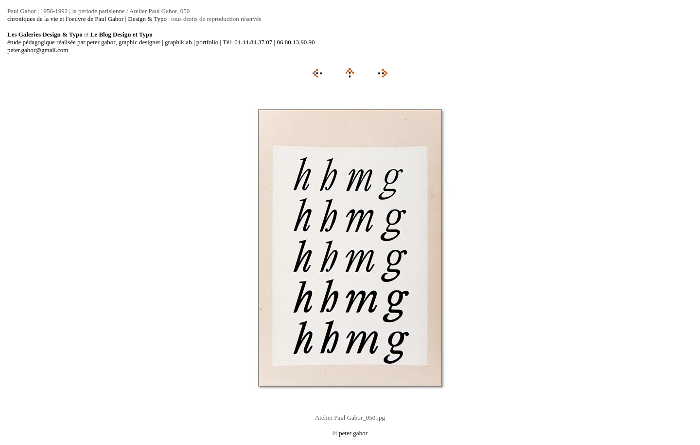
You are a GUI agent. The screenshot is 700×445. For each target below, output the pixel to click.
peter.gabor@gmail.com (37, 50)
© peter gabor (350, 433)
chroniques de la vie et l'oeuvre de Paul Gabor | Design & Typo (87, 18)
